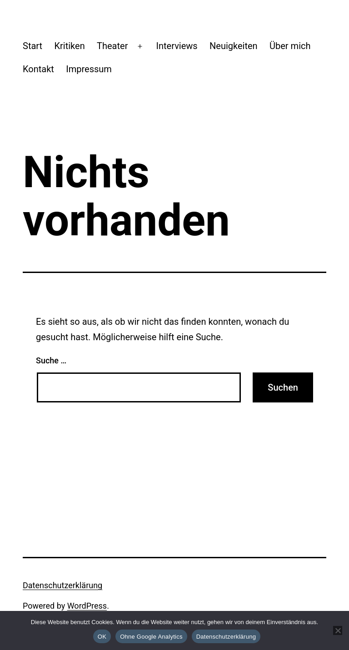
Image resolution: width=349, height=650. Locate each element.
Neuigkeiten (233, 45)
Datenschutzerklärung (62, 585)
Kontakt (38, 69)
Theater (112, 45)
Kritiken (69, 45)
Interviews (177, 45)
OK (102, 636)
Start (32, 45)
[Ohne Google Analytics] (337, 630)
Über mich (289, 45)
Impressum (89, 69)
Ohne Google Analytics (151, 636)
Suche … (51, 360)
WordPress (87, 605)
